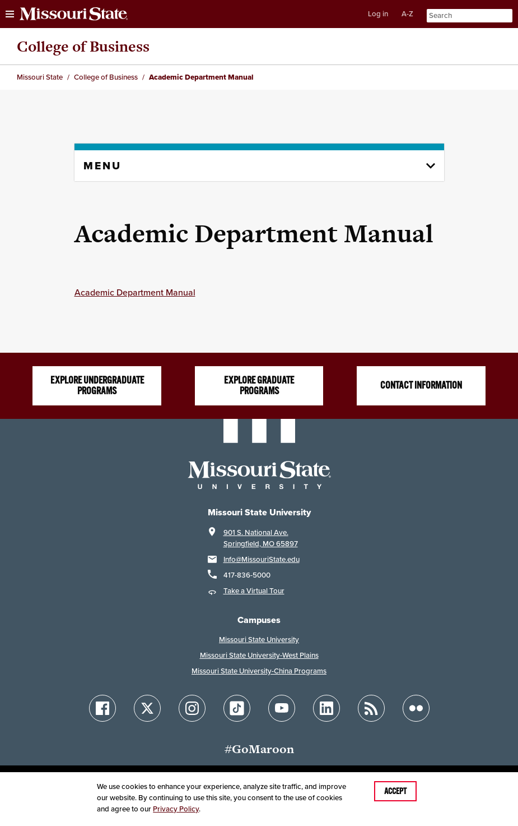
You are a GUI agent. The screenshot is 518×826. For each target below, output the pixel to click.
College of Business (83, 46)
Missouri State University (259, 639)
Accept (395, 791)
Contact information (421, 385)
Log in (378, 13)
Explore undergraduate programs (97, 385)
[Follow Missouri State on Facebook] (102, 708)
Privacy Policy (176, 809)
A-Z (407, 13)
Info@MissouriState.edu (261, 559)
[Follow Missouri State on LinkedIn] (326, 708)
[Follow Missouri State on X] (147, 708)
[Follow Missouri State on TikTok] (236, 708)
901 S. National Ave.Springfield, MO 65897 (260, 538)
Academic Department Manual (134, 292)
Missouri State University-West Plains (259, 655)
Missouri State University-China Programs (259, 671)
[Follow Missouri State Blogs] (371, 708)
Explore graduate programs (259, 385)
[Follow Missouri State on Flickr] (416, 708)
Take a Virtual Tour (253, 590)
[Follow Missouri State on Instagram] (192, 708)
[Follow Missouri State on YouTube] (281, 708)
